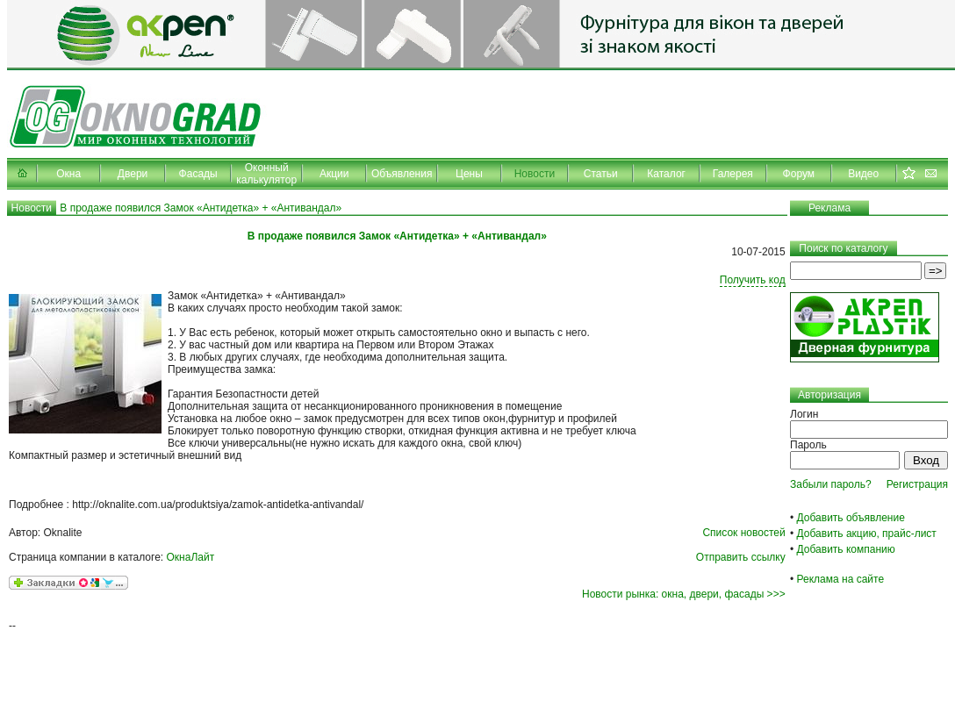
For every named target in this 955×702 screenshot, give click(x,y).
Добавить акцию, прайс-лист (867, 533)
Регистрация (917, 484)
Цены (469, 174)
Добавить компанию (846, 549)
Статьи (601, 174)
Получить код (753, 280)
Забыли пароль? (831, 484)
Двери (132, 174)
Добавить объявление (851, 518)
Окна (68, 174)
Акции (334, 174)
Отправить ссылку (741, 557)
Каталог (666, 174)
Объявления (401, 174)
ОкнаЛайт (191, 557)
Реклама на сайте (841, 579)
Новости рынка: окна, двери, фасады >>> (684, 594)
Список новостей (743, 532)
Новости (534, 174)
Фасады (198, 174)
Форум (799, 174)
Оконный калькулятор (266, 173)
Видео (863, 174)
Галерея (733, 174)
